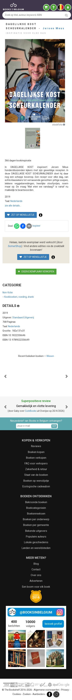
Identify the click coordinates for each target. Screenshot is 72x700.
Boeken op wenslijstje (36, 480)
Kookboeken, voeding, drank (18, 297)
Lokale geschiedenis (36, 542)
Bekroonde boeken (36, 502)
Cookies (17, 694)
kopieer (36, 225)
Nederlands (16, 201)
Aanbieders (39, 694)
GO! (54, 426)
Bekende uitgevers (36, 530)
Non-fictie (8, 292)
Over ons (36, 575)
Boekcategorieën (36, 507)
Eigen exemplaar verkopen (36, 271)
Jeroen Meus (54, 28)
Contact (36, 569)
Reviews (36, 446)
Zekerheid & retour (36, 469)
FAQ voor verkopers (36, 463)
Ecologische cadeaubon (36, 486)
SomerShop (14, 246)
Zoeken (27, 694)
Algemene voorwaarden (46, 689)
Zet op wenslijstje (20, 214)
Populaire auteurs (36, 536)
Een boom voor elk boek (36, 586)
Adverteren (36, 580)
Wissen (50, 356)
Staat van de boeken (36, 474)
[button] (5, 376)
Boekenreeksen (36, 513)
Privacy (65, 689)
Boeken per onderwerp (36, 519)
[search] (66, 15)
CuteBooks (30, 411)
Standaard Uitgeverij (23, 317)
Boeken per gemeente (36, 525)
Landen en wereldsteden (36, 548)
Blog (36, 563)
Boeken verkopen (36, 457)
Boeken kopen (36, 452)
